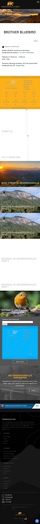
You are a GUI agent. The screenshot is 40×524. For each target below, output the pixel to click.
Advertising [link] (7, 466)
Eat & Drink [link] (7, 436)
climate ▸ (20, 108)
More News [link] (20, 362)
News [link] (5, 473)
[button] (33, 390)
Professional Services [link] (10, 458)
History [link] (5, 441)
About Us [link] (6, 468)
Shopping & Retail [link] (9, 456)
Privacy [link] (5, 488)
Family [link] (5, 439)
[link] (8, 495)
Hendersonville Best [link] (10, 4)
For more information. (26, 52)
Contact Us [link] (7, 481)
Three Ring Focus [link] (25, 518)
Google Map (20, 65)
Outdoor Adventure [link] (9, 451)
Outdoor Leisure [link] (8, 454)
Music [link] (5, 443)
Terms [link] (5, 486)
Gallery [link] (6, 483)
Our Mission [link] (7, 471)
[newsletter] (15, 390)
